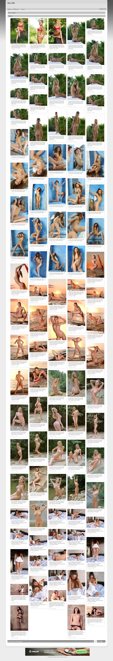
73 (93, 641)
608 (101, 641)
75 (97, 641)
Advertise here (102, 9)
